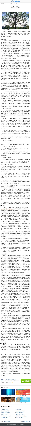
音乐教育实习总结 (4, 417)
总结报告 (10, 3)
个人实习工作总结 (4, 409)
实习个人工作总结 (4, 414)
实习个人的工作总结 (19, 412)
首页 (6, 3)
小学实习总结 (18, 409)
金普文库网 (14, 424)
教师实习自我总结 (7, 421)
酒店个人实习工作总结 (20, 414)
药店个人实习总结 (19, 417)
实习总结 (15, 3)
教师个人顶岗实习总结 (26, 421)
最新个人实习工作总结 (5, 412)
